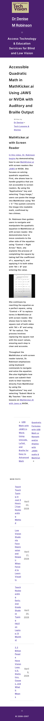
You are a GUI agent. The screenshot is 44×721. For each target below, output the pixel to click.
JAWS (12, 169)
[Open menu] (22, 32)
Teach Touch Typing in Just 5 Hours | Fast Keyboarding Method (18, 505)
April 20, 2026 (26, 613)
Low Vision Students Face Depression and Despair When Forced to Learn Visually (18, 555)
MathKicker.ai (27, 162)
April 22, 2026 (26, 505)
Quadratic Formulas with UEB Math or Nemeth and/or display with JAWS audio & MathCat (36, 440)
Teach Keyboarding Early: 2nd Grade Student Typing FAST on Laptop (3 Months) (18, 613)
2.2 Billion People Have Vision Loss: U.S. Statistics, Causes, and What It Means (18, 672)
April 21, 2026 (26, 555)
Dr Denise (18, 122)
